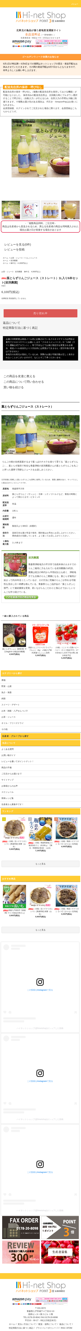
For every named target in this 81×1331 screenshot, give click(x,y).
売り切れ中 (40, 313)
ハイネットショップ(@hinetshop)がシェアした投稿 (40, 1028)
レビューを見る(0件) (16, 244)
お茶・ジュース (17, 258)
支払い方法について (27, 1324)
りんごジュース (31, 258)
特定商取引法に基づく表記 (20, 327)
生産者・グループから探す (15, 736)
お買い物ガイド (8, 755)
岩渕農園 (14, 261)
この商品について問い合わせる (22, 381)
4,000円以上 (23, 263)
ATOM (69, 1328)
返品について (11, 322)
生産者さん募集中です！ (12, 804)
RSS (63, 1328)
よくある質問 (7, 749)
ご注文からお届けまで (11, 773)
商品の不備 (6, 767)
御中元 (13, 263)
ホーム (5, 258)
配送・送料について (47, 1324)
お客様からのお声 (9, 786)
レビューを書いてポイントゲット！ (17, 761)
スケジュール (7, 792)
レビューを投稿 (13, 249)
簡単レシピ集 (7, 798)
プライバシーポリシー (46, 1328)
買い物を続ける (12, 387)
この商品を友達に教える (17, 376)
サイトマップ (7, 780)
